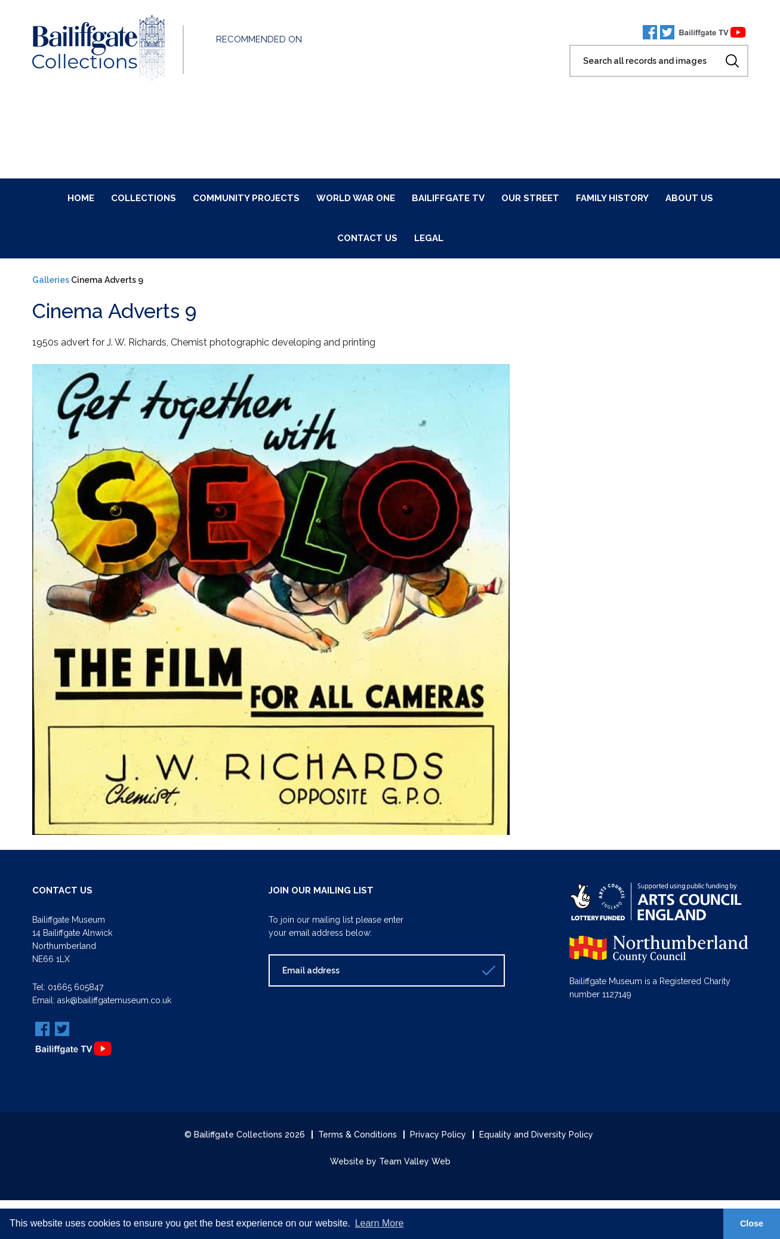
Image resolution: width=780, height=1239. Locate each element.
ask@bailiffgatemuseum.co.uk (114, 1000)
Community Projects (246, 198)
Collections (143, 198)
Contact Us (367, 238)
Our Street (530, 198)
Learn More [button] (379, 1223)
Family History (612, 198)
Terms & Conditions (357, 1134)
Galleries (50, 280)
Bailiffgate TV (448, 198)
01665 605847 (75, 987)
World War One (355, 198)
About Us (689, 198)
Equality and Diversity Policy (536, 1134)
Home (80, 198)
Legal (428, 238)
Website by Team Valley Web (390, 1161)
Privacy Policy (438, 1134)
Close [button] (751, 1223)
